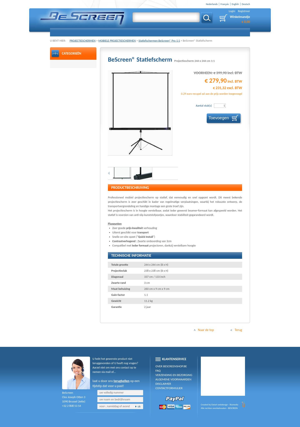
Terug (238, 330)
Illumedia (234, 404)
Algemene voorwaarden (173, 379)
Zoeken (207, 18)
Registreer (244, 11)
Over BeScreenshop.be (171, 366)
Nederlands (212, 4)
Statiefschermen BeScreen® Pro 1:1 (159, 40)
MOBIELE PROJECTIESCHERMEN (117, 40)
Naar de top (206, 330)
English (235, 4)
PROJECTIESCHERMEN (82, 40)
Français (224, 4)
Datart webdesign (219, 404)
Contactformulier (168, 388)
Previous (109, 173)
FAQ (158, 370)
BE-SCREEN (82, 18)
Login (232, 11)
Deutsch (246, 4)
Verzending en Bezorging (173, 375)
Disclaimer (163, 384)
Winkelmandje (240, 19)
